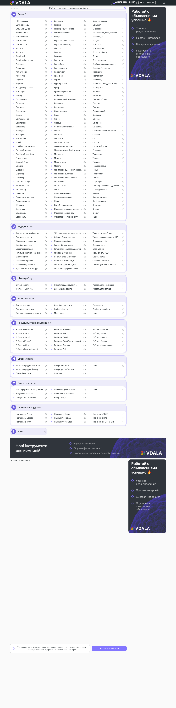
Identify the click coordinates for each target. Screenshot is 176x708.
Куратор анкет (60, 84)
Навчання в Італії (62, 414)
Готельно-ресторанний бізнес (29, 253)
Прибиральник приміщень (104, 64)
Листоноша (59, 107)
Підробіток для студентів (65, 285)
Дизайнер (20, 170)
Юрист (96, 213)
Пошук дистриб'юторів (64, 369)
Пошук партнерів (61, 365)
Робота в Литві (22, 333)
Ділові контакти (25, 359)
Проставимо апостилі (64, 394)
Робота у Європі (100, 341)
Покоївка (97, 44)
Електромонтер (23, 201)
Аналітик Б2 (21, 56)
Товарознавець (99, 166)
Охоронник (97, 29)
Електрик (20, 193)
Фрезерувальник (100, 189)
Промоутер (98, 88)
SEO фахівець (22, 25)
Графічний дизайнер (25, 154)
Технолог (97, 162)
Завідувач (20, 209)
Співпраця (59, 373)
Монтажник (59, 182)
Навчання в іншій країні (103, 422)
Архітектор (20, 76)
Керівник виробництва (64, 41)
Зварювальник (22, 217)
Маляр (57, 131)
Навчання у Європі (24, 418)
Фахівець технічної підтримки (106, 185)
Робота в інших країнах (103, 345)
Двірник (19, 166)
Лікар (56, 115)
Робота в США (22, 345)
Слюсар (96, 135)
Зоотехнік (58, 21)
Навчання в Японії (101, 418)
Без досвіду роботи (24, 88)
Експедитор (21, 189)
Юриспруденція (100, 241)
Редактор (97, 91)
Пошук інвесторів (23, 373)
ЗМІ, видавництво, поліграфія (67, 233)
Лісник (57, 119)
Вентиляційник (22, 119)
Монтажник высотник (63, 174)
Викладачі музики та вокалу (28, 313)
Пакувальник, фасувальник (105, 33)
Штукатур (97, 205)
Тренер (96, 178)
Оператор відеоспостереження (68, 209)
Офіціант (97, 25)
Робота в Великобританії (27, 349)
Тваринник (97, 154)
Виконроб (20, 135)
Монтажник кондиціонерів (65, 178)
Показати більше (111, 648)
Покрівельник (99, 48)
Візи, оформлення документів (29, 390)
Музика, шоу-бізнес (63, 253)
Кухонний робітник (62, 91)
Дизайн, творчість (24, 245)
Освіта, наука (99, 257)
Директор (20, 174)
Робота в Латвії (23, 337)
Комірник (58, 56)
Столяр (96, 138)
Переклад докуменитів (64, 390)
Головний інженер (24, 150)
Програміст (98, 76)
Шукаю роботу (25, 278)
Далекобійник (22, 162)
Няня (56, 201)
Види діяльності (26, 226)
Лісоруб (57, 123)
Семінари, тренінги (101, 309)
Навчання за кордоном (29, 407)
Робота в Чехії (60, 333)
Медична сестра (61, 142)
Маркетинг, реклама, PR (65, 265)
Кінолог (57, 48)
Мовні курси (59, 313)
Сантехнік (97, 123)
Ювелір (96, 209)
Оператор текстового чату (66, 217)
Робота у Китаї (99, 333)
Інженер (57, 25)
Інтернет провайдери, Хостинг (67, 249)
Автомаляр (21, 41)
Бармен (19, 84)
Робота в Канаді (100, 337)
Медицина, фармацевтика (66, 269)
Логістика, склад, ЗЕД (64, 261)
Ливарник (58, 103)
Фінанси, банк (99, 245)
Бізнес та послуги (27, 383)
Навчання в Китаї (23, 422)
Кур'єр (57, 80)
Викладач (20, 131)
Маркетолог (59, 135)
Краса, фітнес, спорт (63, 245)
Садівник (97, 115)
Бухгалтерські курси (25, 309)
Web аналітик (22, 33)
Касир (57, 37)
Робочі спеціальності (25, 265)
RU (159, 3)
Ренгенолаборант (100, 99)
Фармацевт (98, 182)
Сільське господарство (26, 241)
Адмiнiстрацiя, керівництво (28, 233)
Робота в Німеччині (24, 329)
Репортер (97, 103)
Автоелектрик (22, 37)
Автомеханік (21, 44)
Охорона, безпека (101, 261)
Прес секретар (99, 60)
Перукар (96, 41)
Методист (58, 154)
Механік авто (60, 162)
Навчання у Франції (63, 422)
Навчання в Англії (24, 414)
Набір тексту (60, 398)
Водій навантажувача (25, 146)
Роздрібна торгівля (24, 261)
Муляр (57, 189)
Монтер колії (60, 185)
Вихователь (21, 138)
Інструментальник (62, 33)
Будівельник (21, 99)
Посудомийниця (100, 52)
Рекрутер (97, 95)
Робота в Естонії (23, 341)
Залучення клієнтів (24, 394)
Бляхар (19, 95)
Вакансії (22, 14)
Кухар (56, 88)
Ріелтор (96, 107)
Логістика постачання (64, 127)
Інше (95, 313)
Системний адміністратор (104, 131)
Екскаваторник (22, 185)
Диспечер (20, 178)
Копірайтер (59, 64)
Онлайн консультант (63, 205)
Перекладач (98, 37)
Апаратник (20, 68)
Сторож (96, 142)
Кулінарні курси (61, 309)
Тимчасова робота (24, 289)
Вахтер (19, 115)
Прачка (96, 56)
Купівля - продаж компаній (28, 365)
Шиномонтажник (100, 197)
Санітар (96, 119)
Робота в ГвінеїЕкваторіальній (67, 341)
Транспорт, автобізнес (102, 233)
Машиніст (58, 138)
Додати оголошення (125, 2)
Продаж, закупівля (62, 241)
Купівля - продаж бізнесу (27, 369)
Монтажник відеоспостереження (68, 170)
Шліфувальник (99, 201)
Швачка (96, 193)
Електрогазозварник (25, 197)
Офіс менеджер (100, 21)
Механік (57, 158)
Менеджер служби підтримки (67, 150)
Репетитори (98, 305)
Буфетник (20, 103)
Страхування (98, 249)
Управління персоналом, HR (105, 237)
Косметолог (59, 72)
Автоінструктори (23, 305)
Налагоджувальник (62, 193)
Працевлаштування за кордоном (34, 323)
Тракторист (98, 174)
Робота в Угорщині (62, 329)
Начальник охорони (63, 197)
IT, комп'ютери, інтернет (65, 257)
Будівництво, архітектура (27, 269)
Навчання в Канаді (62, 418)
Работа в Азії (60, 349)
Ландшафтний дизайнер (65, 99)
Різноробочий (99, 111)
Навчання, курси (26, 298)
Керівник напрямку (62, 44)
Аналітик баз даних (24, 60)
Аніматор (20, 64)
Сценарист (97, 150)
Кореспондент (60, 68)
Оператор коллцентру (64, 213)
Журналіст (20, 205)
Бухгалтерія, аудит (24, 237)
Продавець (98, 80)
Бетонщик (20, 91)
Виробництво (22, 257)
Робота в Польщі (100, 329)
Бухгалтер (20, 107)
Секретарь (97, 127)
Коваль (57, 52)
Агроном (19, 48)
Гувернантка (21, 158)
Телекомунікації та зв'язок (104, 265)
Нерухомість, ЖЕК (101, 253)
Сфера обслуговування (64, 237)
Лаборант (58, 95)
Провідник (97, 72)
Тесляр (96, 158)
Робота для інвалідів (102, 289)
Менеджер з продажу (63, 146)
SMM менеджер (23, 29)
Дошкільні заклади (24, 249)
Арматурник (21, 72)
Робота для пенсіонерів (103, 285)
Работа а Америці (62, 345)
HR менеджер (22, 21)
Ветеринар (21, 127)
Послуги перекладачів (26, 398)
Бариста (19, 80)
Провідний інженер (101, 68)
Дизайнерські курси (63, 305)
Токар (95, 170)
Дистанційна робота (63, 289)
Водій (18, 142)
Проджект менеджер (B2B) (105, 84)
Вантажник (21, 111)
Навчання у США (100, 414)
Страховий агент (100, 146)
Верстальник (21, 123)
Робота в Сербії (61, 337)
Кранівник (58, 76)
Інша (95, 217)
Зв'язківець (21, 213)
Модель (57, 166)
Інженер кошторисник (64, 29)
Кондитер (58, 60)
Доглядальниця (23, 182)
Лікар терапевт (61, 111)
